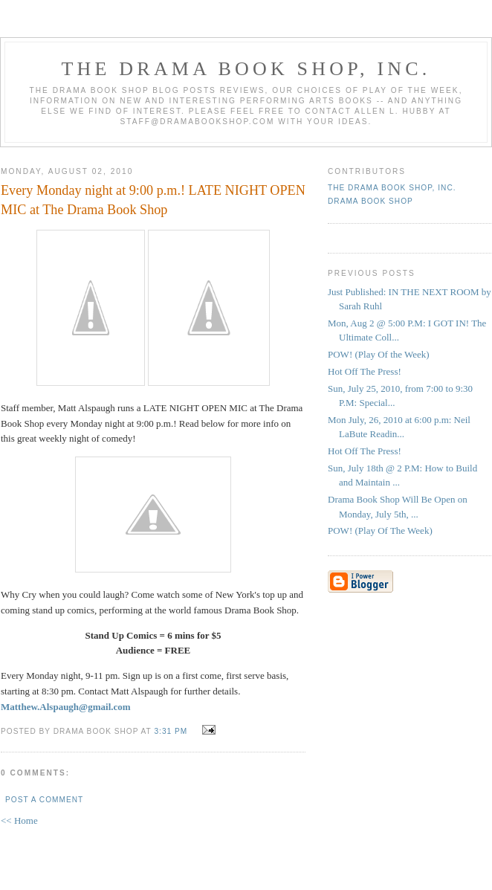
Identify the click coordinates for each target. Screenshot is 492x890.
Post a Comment (44, 800)
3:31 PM (170, 731)
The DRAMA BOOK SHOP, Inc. (246, 69)
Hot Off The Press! (364, 371)
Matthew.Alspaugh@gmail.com (66, 706)
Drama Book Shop (370, 201)
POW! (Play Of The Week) (380, 530)
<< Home (19, 820)
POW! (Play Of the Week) (379, 354)
